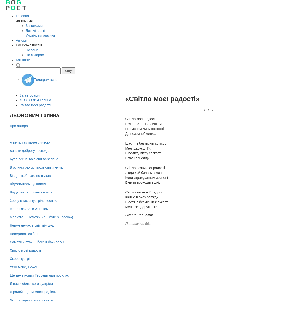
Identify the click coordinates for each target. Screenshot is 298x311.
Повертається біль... (26, 234)
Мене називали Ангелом (29, 209)
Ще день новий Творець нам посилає (39, 275)
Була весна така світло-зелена (34, 159)
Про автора (19, 126)
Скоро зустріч (20, 259)
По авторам (35, 55)
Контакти (23, 60)
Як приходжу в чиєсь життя (31, 300)
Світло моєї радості (35, 105)
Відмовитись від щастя (28, 184)
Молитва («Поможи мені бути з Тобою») (41, 217)
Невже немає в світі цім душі (32, 225)
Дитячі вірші (35, 30)
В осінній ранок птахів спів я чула (36, 167)
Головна (22, 16)
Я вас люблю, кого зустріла (31, 284)
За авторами (30, 95)
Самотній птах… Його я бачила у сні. (39, 242)
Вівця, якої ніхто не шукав (30, 176)
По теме (32, 50)
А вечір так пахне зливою (30, 142)
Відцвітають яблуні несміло (31, 192)
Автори (21, 40)
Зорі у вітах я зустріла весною (33, 201)
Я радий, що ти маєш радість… (35, 292)
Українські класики (40, 35)
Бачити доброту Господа (29, 151)
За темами (34, 26)
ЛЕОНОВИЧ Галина (35, 100)
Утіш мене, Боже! (23, 267)
